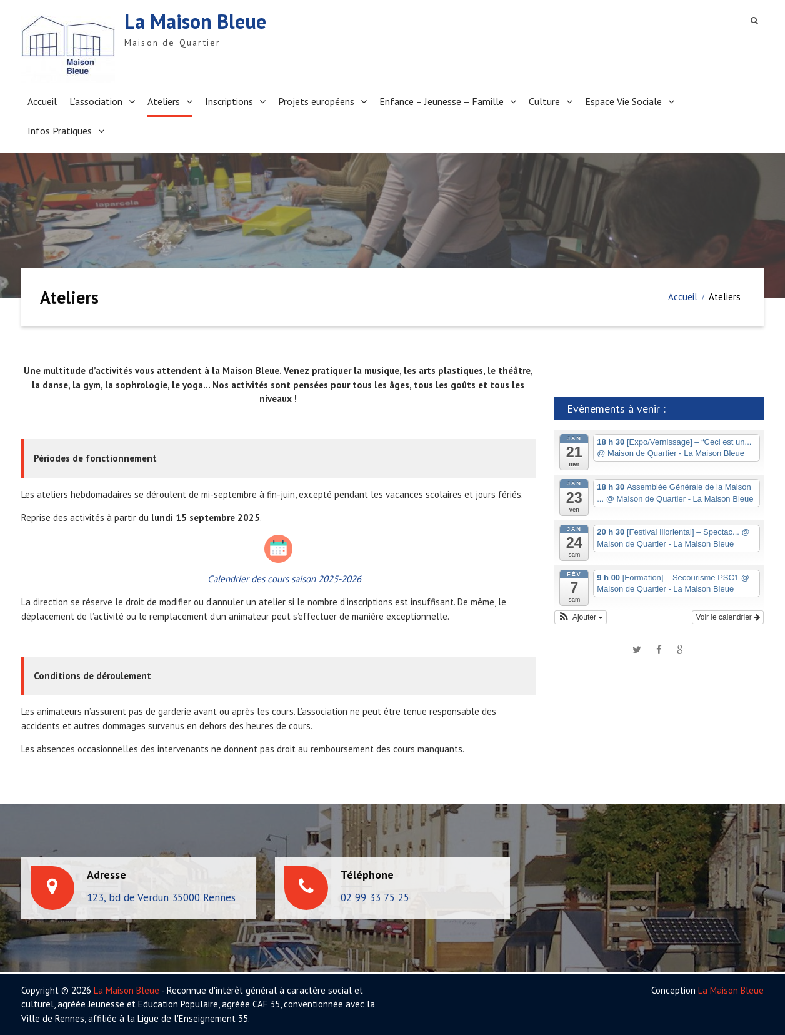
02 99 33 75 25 (375, 897)
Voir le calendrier (728, 617)
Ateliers (164, 101)
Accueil (42, 101)
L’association (95, 101)
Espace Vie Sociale (623, 101)
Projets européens (316, 101)
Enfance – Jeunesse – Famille (441, 101)
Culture (544, 101)
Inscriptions (229, 101)
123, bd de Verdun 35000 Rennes (161, 897)
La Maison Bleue (195, 21)
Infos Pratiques (60, 130)
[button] (581, 617)
